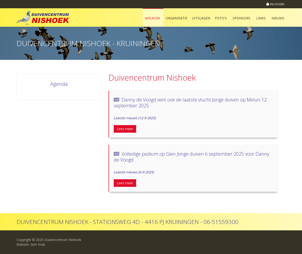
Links (261, 18)
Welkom (152, 18)
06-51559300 (220, 222)
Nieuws (278, 18)
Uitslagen (201, 18)
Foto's (221, 18)
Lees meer (125, 129)
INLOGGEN (275, 4)
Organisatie (176, 18)
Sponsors (241, 18)
